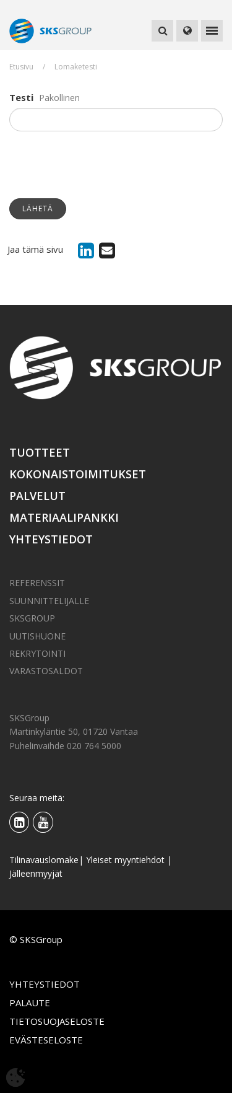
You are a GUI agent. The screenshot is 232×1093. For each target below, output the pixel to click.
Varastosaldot (46, 671)
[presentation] (103, 165)
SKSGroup (32, 618)
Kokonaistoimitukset (77, 474)
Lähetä (37, 208)
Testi (21, 97)
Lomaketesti (75, 66)
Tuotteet (39, 452)
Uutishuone (37, 636)
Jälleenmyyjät (35, 873)
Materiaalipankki (64, 517)
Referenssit (37, 583)
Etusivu (21, 66)
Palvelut (37, 495)
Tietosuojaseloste (57, 1021)
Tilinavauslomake (44, 860)
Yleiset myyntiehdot (125, 860)
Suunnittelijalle (49, 601)
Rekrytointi (37, 653)
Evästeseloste (46, 1040)
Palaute (29, 1002)
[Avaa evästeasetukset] (15, 1077)
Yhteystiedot (51, 539)
